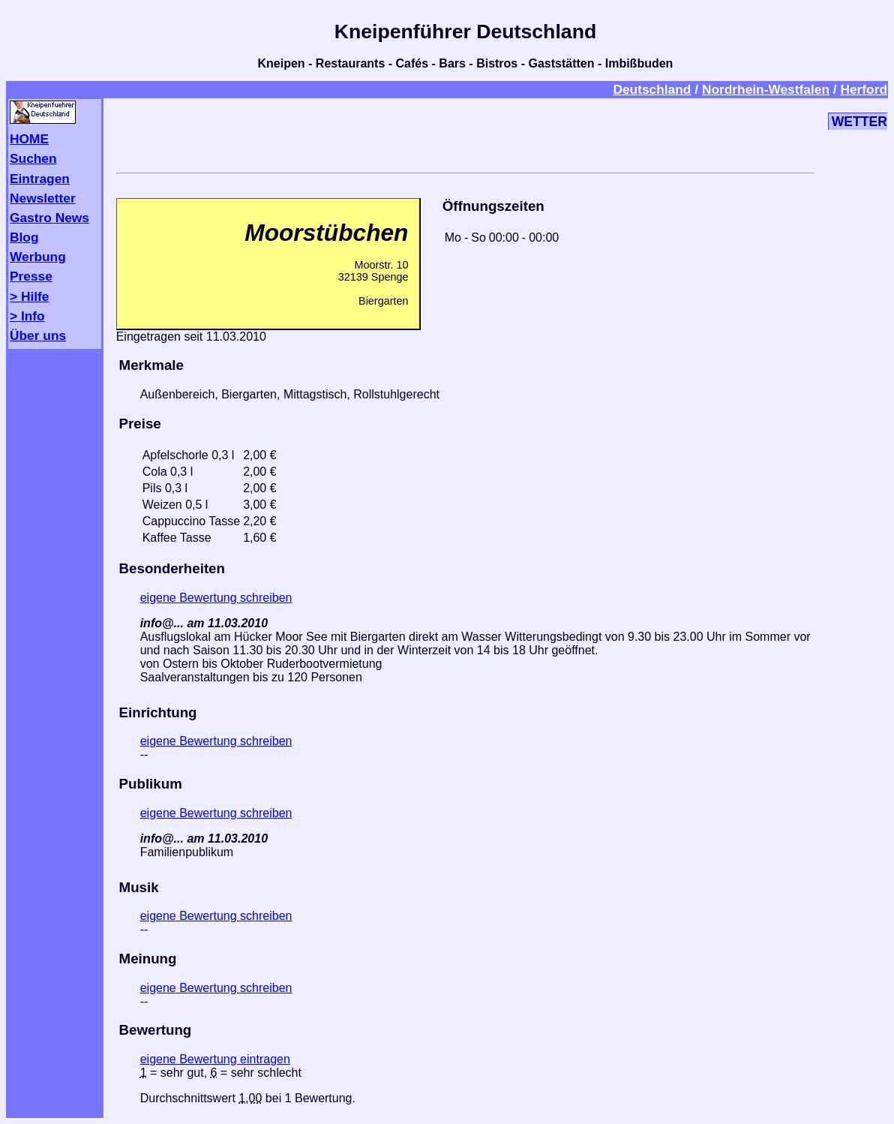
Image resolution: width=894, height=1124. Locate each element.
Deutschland (652, 89)
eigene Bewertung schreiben (216, 597)
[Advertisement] (465, 133)
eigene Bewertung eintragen (215, 1059)
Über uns (38, 335)
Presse (31, 276)
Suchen (33, 158)
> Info (27, 315)
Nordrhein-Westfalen (766, 89)
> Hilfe (29, 296)
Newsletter (43, 198)
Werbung (38, 256)
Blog (24, 237)
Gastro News (49, 217)
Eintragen (40, 178)
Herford (863, 89)
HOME (29, 138)
